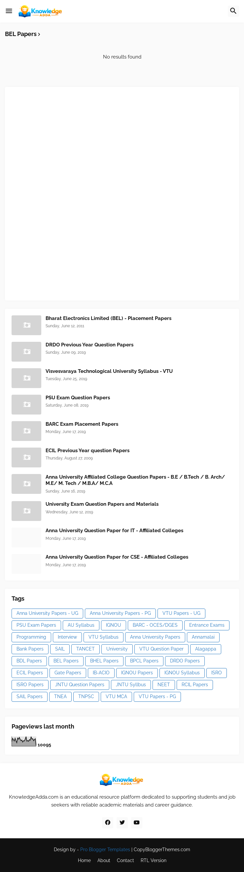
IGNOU (113, 625)
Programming (31, 637)
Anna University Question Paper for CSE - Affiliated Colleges (117, 557)
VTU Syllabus (103, 637)
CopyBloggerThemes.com (162, 849)
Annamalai (203, 637)
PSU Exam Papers (36, 625)
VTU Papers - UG (181, 613)
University (117, 649)
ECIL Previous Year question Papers (87, 451)
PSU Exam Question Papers (78, 398)
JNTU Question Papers (79, 684)
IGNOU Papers (137, 672)
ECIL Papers (30, 672)
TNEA (60, 696)
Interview (67, 637)
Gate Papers (67, 672)
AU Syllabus (81, 625)
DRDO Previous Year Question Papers (89, 345)
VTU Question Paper (161, 649)
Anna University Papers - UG (47, 613)
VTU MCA (116, 696)
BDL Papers (29, 660)
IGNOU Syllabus (182, 672)
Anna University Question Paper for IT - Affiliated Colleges (114, 531)
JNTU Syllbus (131, 684)
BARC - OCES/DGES (155, 625)
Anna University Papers (155, 637)
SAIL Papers (30, 696)
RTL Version (153, 860)
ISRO (216, 672)
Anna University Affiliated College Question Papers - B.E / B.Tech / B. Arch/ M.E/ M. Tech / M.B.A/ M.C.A (135, 480)
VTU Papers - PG (157, 696)
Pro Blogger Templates (105, 849)
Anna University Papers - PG (120, 613)
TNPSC (86, 696)
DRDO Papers (185, 660)
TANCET (85, 649)
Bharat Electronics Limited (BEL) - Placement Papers (108, 318)
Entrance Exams (207, 625)
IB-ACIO (101, 672)
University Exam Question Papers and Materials (102, 504)
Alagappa (205, 649)
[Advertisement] (61, 193)
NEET (163, 684)
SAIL (60, 649)
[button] (9, 11)
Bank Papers (30, 649)
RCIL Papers (195, 684)
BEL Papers (66, 660)
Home (84, 860)
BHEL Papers (104, 660)
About (103, 860)
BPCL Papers (144, 660)
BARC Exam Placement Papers (82, 424)
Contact (125, 860)
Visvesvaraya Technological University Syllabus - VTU (109, 371)
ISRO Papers (30, 684)
